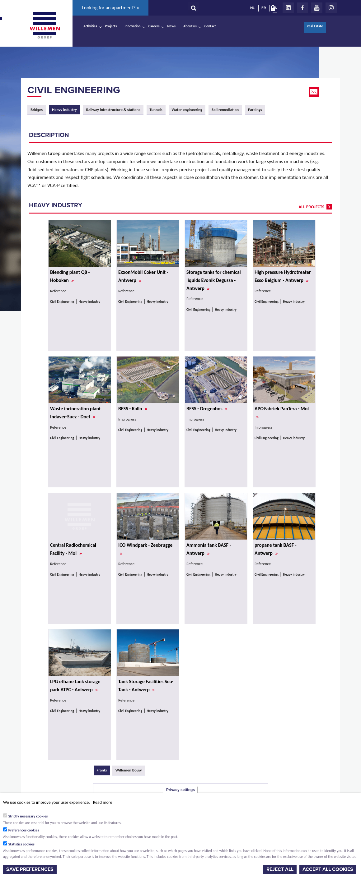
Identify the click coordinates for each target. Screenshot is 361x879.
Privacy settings (180, 790)
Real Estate (315, 26)
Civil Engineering (73, 90)
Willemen (44, 25)
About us (190, 26)
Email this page (314, 92)
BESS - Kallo (132, 409)
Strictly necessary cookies (28, 816)
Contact (210, 26)
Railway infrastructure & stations (113, 109)
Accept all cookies (327, 869)
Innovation (132, 26)
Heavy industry (89, 301)
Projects (111, 26)
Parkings (255, 109)
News (171, 26)
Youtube (316, 7)
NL (252, 8)
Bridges (36, 109)
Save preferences (30, 869)
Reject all (279, 869)
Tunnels (156, 109)
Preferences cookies (23, 830)
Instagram (331, 7)
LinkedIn (288, 7)
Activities (90, 26)
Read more (102, 802)
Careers (154, 26)
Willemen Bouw (128, 770)
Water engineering (187, 109)
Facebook (302, 7)
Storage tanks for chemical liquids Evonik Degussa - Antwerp (213, 280)
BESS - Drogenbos (206, 409)
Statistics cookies (21, 844)
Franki (103, 769)
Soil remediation (225, 109)
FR (263, 8)
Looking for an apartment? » (110, 8)
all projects (311, 206)
